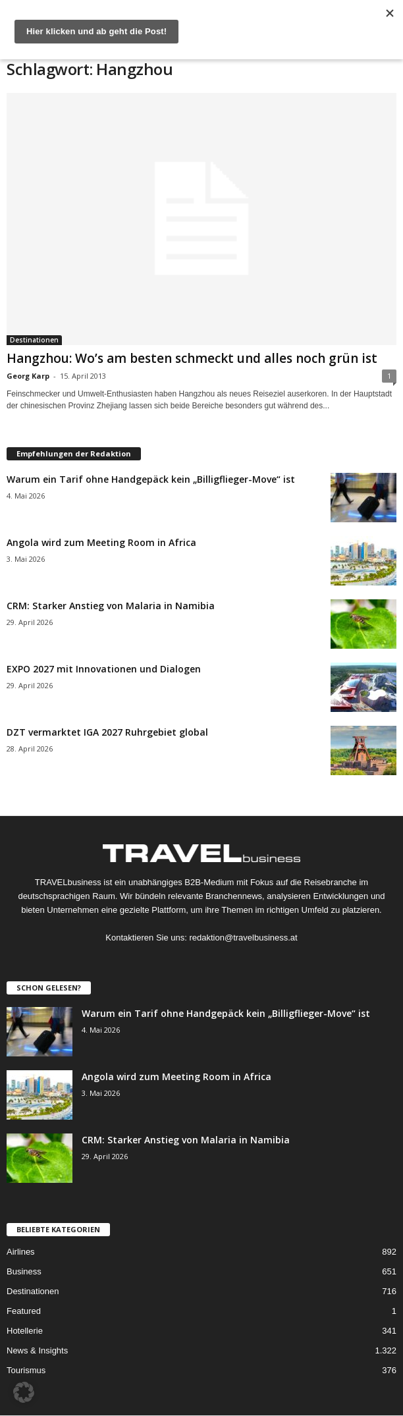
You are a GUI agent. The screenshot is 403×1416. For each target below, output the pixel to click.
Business (24, 1271)
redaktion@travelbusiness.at (243, 937)
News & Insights (37, 1350)
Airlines (21, 1252)
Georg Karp (28, 376)
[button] (23, 1392)
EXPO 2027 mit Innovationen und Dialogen (104, 669)
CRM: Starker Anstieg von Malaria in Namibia (111, 605)
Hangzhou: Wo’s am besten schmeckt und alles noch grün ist (192, 358)
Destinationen (34, 339)
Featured (24, 1311)
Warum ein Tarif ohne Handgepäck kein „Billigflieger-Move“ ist (151, 479)
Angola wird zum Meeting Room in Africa (101, 542)
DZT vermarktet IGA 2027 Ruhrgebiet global (107, 732)
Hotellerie (25, 1331)
